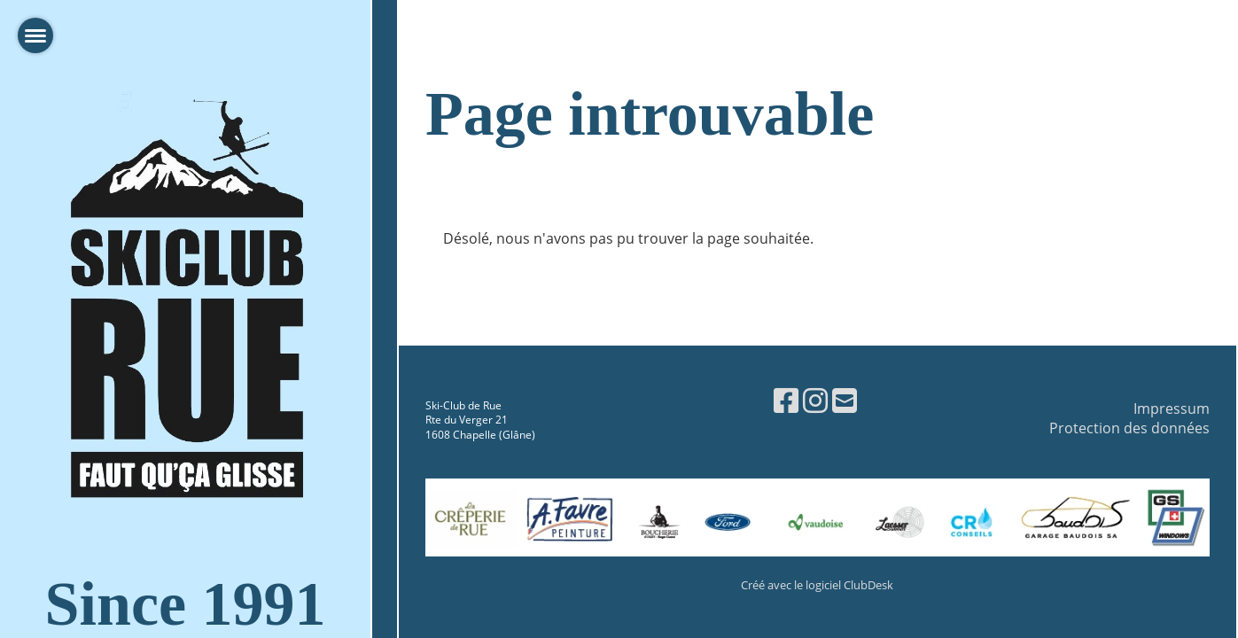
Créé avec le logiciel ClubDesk (817, 585)
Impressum (1171, 408)
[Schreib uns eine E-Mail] (844, 400)
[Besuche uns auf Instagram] (815, 400)
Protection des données (1129, 428)
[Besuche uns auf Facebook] (786, 400)
